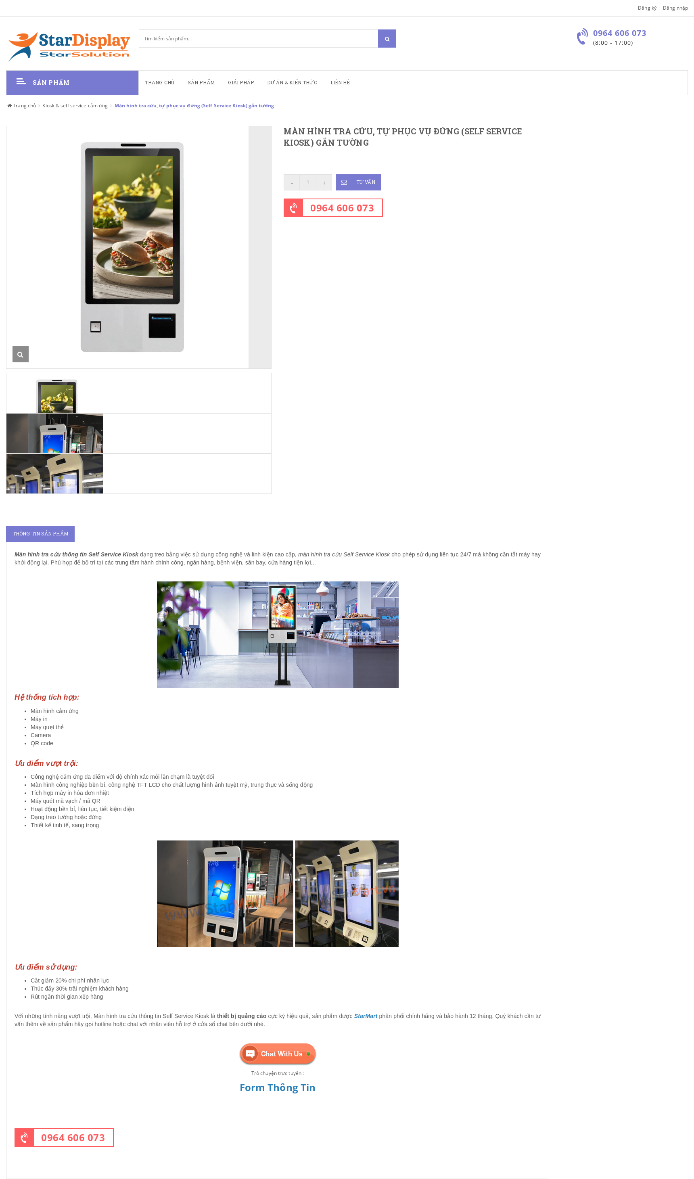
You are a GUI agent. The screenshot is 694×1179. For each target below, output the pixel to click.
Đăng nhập (675, 7)
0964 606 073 (342, 207)
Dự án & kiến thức (292, 82)
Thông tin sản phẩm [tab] (40, 533)
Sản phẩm (201, 82)
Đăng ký (647, 7)
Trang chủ (159, 82)
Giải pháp (241, 82)
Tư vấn (355, 182)
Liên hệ (340, 82)
